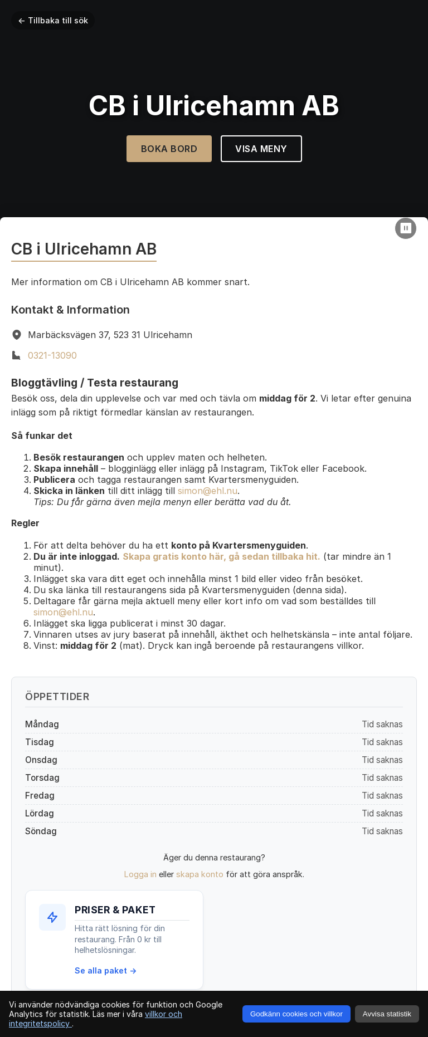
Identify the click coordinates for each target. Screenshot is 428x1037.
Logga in (140, 874)
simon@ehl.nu (207, 490)
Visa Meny (261, 148)
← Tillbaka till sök (53, 20)
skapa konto (199, 874)
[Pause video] (406, 228)
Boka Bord (169, 148)
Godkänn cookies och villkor (296, 1014)
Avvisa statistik (387, 1014)
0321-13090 (52, 355)
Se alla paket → (106, 970)
